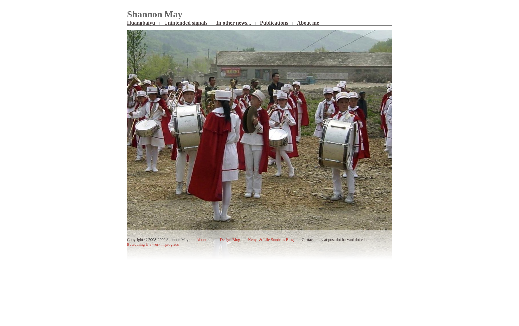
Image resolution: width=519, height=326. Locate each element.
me (204, 239)
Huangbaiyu (141, 23)
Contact (308, 239)
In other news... (233, 23)
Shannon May (177, 239)
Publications (274, 23)
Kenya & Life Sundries (271, 239)
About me (308, 23)
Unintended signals (185, 23)
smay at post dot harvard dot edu (341, 239)
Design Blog (230, 239)
